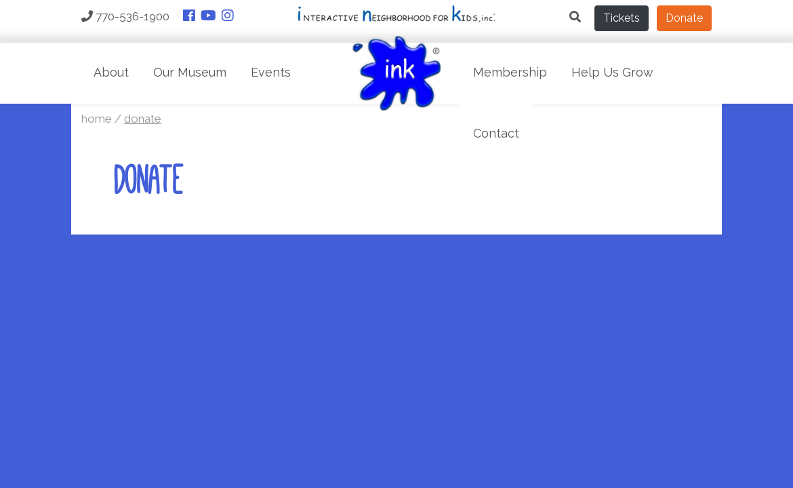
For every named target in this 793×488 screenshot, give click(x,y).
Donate (684, 18)
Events (271, 72)
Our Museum (189, 72)
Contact (496, 133)
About (111, 72)
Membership (510, 72)
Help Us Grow (612, 72)
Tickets (621, 18)
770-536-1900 (125, 16)
